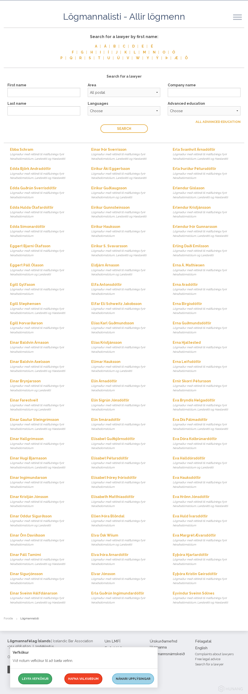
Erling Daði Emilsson (208, 251)
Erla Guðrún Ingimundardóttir (127, 598)
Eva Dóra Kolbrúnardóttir (208, 443)
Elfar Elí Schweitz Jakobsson (127, 308)
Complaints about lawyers (214, 654)
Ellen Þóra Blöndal (127, 521)
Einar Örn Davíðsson (46, 540)
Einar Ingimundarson (46, 482)
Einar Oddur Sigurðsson (46, 521)
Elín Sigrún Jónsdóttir (127, 405)
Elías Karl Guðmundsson (127, 328)
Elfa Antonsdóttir (127, 289)
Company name (182, 85)
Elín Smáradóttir (127, 424)
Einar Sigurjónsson (46, 579)
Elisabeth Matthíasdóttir (127, 501)
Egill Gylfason (46, 289)
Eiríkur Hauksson (127, 231)
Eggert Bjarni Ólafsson (46, 251)
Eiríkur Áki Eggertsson (127, 173)
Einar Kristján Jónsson (46, 501)
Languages (98, 103)
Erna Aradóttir (208, 289)
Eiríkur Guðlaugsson (127, 193)
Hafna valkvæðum (83, 679)
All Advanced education (218, 122)
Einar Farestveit (46, 405)
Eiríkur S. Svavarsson (127, 251)
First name (16, 85)
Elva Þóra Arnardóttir (127, 559)
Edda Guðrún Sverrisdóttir (46, 193)
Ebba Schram (46, 154)
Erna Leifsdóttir (208, 366)
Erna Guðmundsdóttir (208, 328)
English (201, 648)
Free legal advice (207, 659)
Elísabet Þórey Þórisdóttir (127, 482)
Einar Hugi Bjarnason (46, 463)
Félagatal (203, 641)
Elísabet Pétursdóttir (127, 463)
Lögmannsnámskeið (167, 654)
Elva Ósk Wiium (127, 540)
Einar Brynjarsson (46, 386)
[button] (240, 22)
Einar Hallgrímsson (46, 443)
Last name (16, 103)
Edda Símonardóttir (46, 231)
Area (92, 85)
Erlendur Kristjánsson (208, 212)
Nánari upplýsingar (133, 679)
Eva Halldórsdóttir (208, 463)
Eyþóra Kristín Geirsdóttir (208, 579)
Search (124, 129)
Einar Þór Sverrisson (127, 154)
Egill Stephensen (46, 308)
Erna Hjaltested (208, 347)
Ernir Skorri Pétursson (208, 386)
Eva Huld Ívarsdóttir (208, 521)
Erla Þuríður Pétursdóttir (208, 173)
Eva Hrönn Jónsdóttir (208, 501)
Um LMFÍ (112, 641)
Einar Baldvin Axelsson (46, 366)
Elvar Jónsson (127, 579)
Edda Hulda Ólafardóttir (46, 212)
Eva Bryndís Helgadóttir (208, 405)
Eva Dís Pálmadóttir (208, 424)
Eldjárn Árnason (127, 270)
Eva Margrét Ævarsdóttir (208, 540)
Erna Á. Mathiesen (208, 270)
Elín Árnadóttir (127, 386)
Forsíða (8, 618)
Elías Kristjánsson (127, 347)
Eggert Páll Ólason (46, 270)
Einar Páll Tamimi (46, 559)
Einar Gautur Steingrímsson (46, 424)
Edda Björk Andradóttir (46, 173)
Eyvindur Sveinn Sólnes (208, 598)
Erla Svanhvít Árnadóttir (208, 154)
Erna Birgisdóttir (208, 308)
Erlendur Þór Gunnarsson (208, 231)
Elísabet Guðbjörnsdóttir (127, 443)
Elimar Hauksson (127, 366)
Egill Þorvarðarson (46, 328)
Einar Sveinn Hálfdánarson (46, 598)
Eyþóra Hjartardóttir (208, 559)
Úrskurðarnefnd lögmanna (163, 644)
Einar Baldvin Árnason (46, 347)
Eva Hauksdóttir (208, 482)
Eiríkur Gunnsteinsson (127, 212)
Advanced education (186, 103)
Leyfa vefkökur (35, 679)
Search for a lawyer (209, 664)
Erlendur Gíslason (208, 193)
